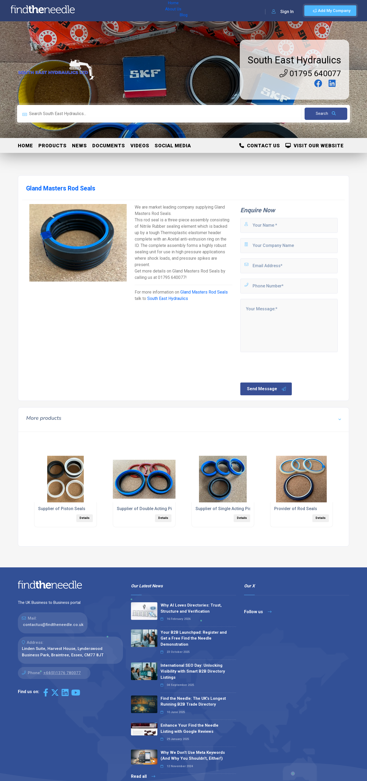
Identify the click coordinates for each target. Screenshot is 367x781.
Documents (108, 145)
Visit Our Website (314, 145)
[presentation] (280, 366)
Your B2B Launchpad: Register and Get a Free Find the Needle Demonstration (194, 638)
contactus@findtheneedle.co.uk (53, 624)
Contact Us (259, 145)
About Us (114, 10)
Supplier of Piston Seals (61, 508)
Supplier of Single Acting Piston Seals (233, 508)
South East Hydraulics (294, 60)
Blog (133, 10)
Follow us (258, 611)
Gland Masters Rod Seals (204, 292)
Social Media (173, 145)
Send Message (266, 389)
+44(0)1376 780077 (62, 672)
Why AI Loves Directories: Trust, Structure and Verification (191, 608)
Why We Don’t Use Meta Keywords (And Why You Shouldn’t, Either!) (193, 755)
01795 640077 (310, 73)
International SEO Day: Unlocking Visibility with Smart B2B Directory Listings (193, 671)
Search (326, 113)
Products (52, 145)
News (79, 145)
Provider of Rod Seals (295, 508)
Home (94, 10)
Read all (143, 776)
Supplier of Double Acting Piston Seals (155, 508)
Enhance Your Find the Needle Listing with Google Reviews (189, 728)
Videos (139, 145)
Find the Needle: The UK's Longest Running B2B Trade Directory (193, 701)
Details (84, 518)
